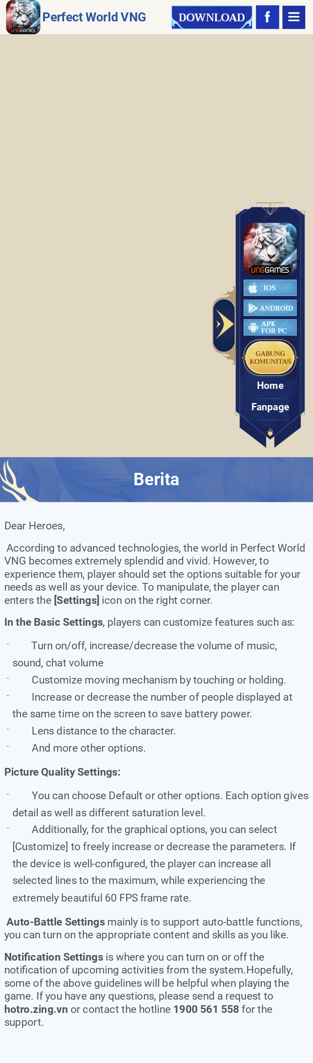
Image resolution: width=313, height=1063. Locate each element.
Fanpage (270, 407)
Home (270, 386)
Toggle (224, 325)
